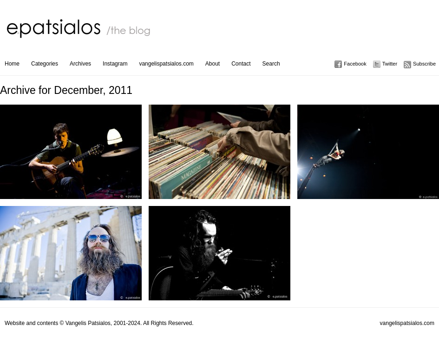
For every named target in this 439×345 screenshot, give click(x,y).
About (212, 63)
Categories (44, 63)
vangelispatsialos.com (166, 63)
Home (12, 63)
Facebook (355, 63)
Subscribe (424, 63)
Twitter (389, 63)
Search (271, 63)
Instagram (115, 63)
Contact (240, 63)
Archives (80, 63)
